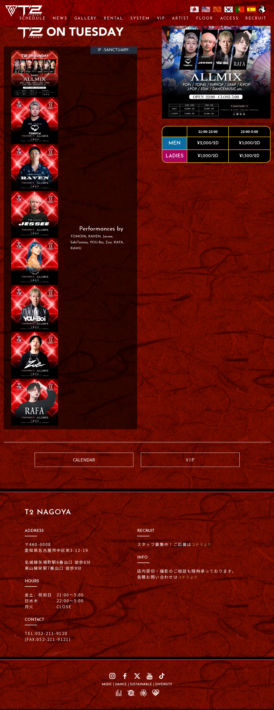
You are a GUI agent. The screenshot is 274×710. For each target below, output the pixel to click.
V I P (190, 460)
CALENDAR (84, 460)
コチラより (202, 545)
